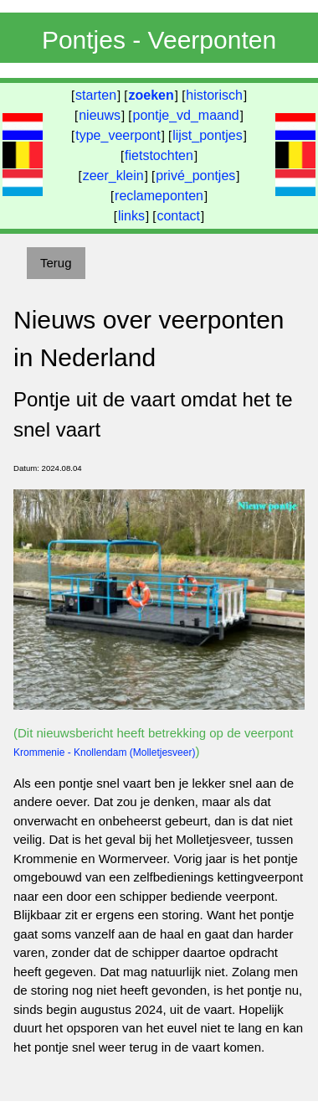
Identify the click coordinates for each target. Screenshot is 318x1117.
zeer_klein (113, 175)
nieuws (100, 115)
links (131, 216)
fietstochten (159, 155)
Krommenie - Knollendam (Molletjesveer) (104, 752)
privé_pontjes (195, 175)
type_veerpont (117, 135)
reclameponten (159, 196)
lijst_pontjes (207, 135)
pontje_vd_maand (186, 115)
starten (95, 95)
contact (178, 216)
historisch (214, 95)
